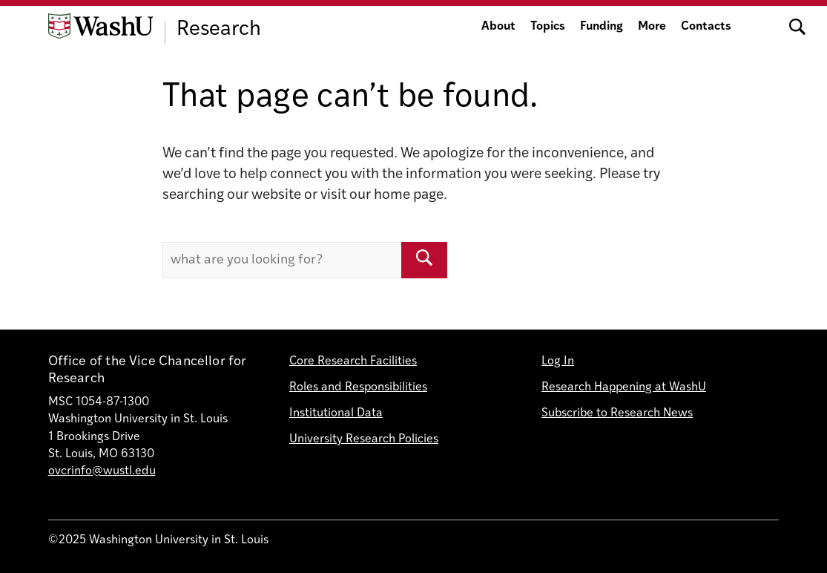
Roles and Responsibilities (358, 387)
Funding (601, 27)
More (652, 27)
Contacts (706, 27)
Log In (557, 361)
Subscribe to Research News (617, 413)
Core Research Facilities (353, 361)
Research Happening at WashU (623, 387)
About (498, 27)
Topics (547, 27)
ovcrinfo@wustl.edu (102, 471)
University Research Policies (363, 439)
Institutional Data (336, 413)
